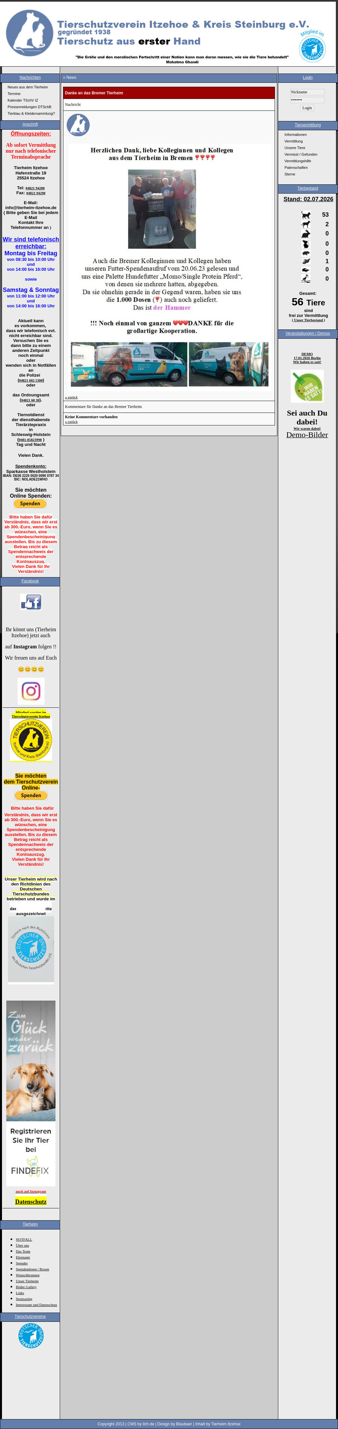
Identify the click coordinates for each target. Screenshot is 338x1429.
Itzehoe (44, 716)
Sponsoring (24, 1299)
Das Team (23, 1251)
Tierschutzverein (25, 716)
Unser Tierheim (27, 1281)
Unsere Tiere (295, 148)
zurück (71, 397)
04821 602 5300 (31, 380)
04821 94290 (36, 193)
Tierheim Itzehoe (226, 1424)
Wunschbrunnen (28, 1275)
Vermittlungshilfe (298, 161)
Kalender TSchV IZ (23, 100)
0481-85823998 (30, 440)
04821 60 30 (30, 400)
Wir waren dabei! (307, 428)
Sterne (290, 174)
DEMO (307, 354)
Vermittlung (294, 141)
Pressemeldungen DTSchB (29, 107)
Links (20, 1293)
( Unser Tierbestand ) (308, 320)
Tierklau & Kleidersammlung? (31, 113)
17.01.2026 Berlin (307, 358)
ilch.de (148, 1424)
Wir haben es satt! (307, 362)
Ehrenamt (23, 1257)
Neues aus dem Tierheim (28, 87)
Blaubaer (184, 1424)
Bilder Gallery (26, 1287)
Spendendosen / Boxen (32, 1269)
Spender (22, 1263)
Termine (14, 94)
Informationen (296, 135)
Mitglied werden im (31, 712)
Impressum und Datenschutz (36, 1305)
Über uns (22, 1245)
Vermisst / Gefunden (301, 154)
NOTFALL (24, 1239)
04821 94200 (35, 188)
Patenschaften (296, 168)
